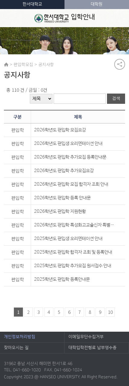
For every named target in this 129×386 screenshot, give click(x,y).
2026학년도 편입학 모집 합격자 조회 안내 (71, 184)
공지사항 (46, 64)
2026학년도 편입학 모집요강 (60, 129)
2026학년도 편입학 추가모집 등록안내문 (70, 157)
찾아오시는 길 (16, 347)
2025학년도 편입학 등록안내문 (62, 279)
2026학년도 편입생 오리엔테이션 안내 (68, 143)
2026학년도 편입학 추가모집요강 (64, 170)
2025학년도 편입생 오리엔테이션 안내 (68, 238)
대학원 (96, 4)
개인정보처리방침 (19, 336)
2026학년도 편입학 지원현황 (60, 211)
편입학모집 (23, 64)
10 (110, 312)
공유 (119, 64)
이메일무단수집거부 (86, 336)
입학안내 (64, 18)
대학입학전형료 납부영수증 (92, 347)
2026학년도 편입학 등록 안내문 (62, 197)
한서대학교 (32, 4)
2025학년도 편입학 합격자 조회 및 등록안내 (73, 252)
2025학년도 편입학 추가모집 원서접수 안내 (72, 265)
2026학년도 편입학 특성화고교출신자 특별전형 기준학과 (75, 225)
